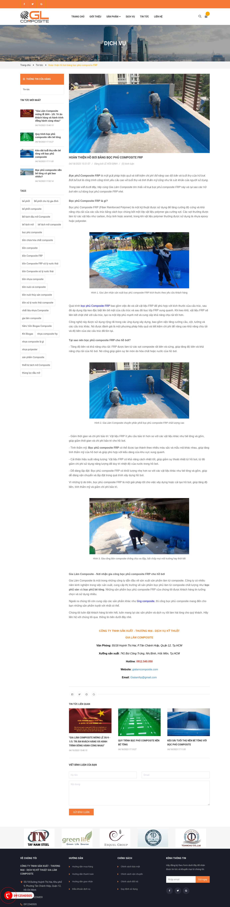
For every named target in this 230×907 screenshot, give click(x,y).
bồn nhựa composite (32, 279)
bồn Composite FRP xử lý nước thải (40, 263)
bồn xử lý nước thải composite (37, 302)
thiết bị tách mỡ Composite (36, 365)
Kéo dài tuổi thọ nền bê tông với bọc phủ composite (48, 153)
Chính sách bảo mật (130, 866)
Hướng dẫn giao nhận (82, 881)
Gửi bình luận (81, 812)
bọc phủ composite (32, 232)
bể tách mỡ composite (49, 224)
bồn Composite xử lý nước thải (38, 271)
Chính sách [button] (124, 858)
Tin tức (26, 89)
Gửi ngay (202, 879)
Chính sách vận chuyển (132, 874)
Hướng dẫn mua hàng (82, 866)
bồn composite (30, 248)
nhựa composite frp (47, 334)
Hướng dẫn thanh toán (83, 874)
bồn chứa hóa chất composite (37, 240)
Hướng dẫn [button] (76, 858)
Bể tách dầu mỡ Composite (36, 216)
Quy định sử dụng (129, 889)
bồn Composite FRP (32, 255)
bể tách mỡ (28, 224)
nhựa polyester (29, 349)
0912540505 (30, 904)
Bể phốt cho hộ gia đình (46, 201)
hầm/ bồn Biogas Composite (37, 326)
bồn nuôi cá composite (34, 287)
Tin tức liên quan (79, 704)
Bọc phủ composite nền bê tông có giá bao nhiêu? (48, 173)
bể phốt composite (31, 209)
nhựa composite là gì (33, 341)
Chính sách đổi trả (129, 881)
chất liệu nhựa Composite (35, 310)
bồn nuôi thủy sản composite (37, 294)
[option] (90, 730)
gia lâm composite (31, 318)
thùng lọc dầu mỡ (31, 373)
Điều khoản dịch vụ (81, 889)
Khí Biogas (27, 334)
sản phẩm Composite (33, 357)
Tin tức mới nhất (30, 100)
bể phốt (26, 201)
